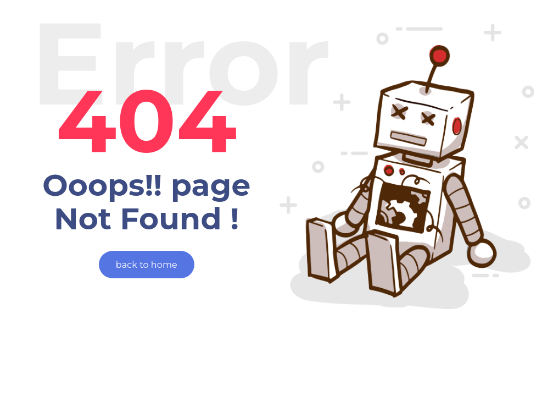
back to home (146, 265)
